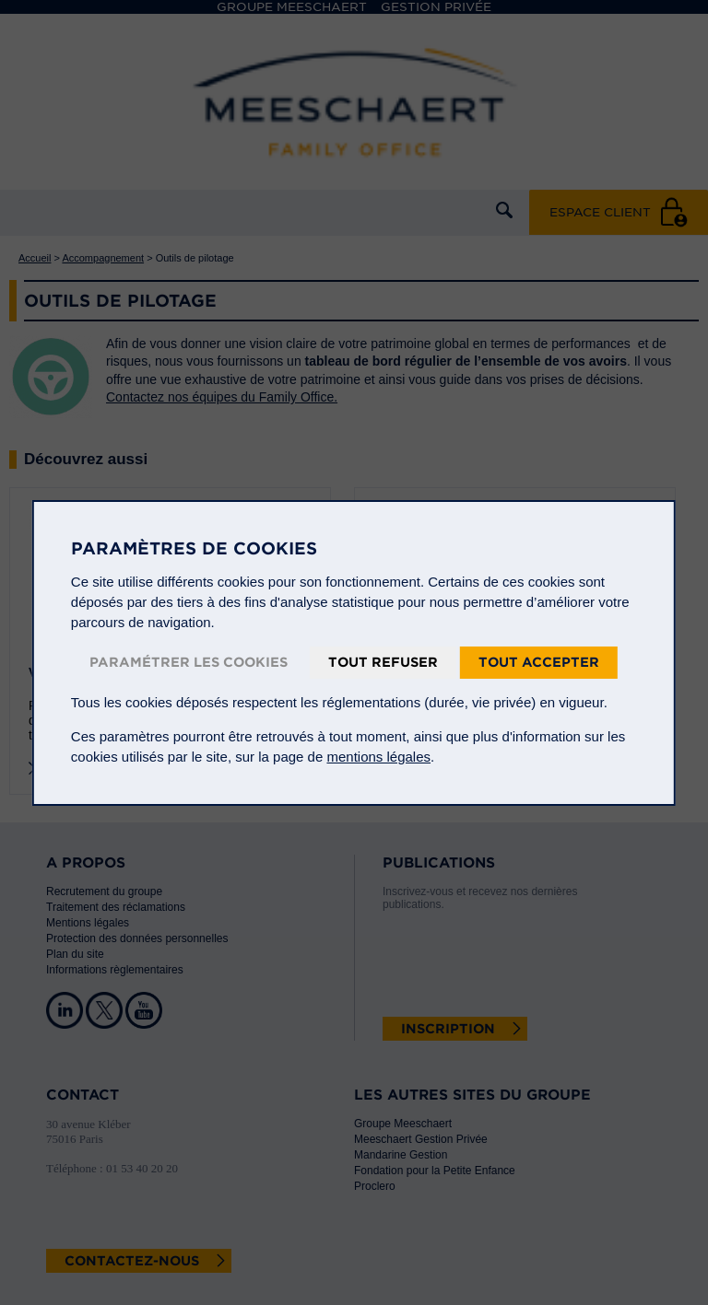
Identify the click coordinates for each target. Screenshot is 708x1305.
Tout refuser (383, 662)
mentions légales (378, 756)
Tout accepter (538, 662)
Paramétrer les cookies (188, 662)
